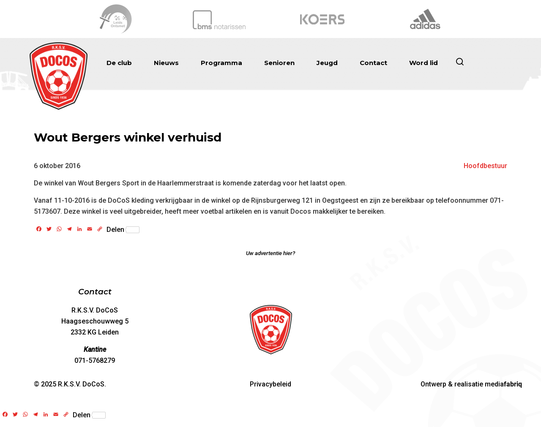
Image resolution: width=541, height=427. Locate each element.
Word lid (423, 63)
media (503, 384)
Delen (123, 229)
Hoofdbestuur (485, 166)
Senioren (279, 63)
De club (119, 63)
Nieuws (166, 63)
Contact (373, 63)
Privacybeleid (270, 384)
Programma (221, 63)
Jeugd (327, 63)
